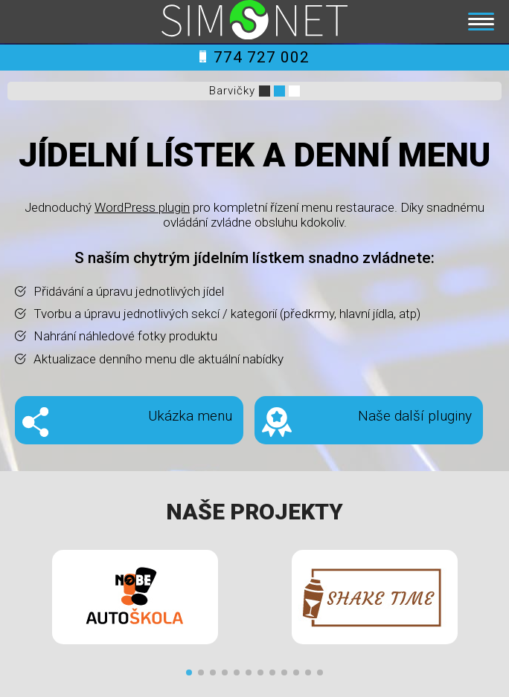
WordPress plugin (142, 207)
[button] (189, 672)
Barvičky (232, 90)
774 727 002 (254, 57)
